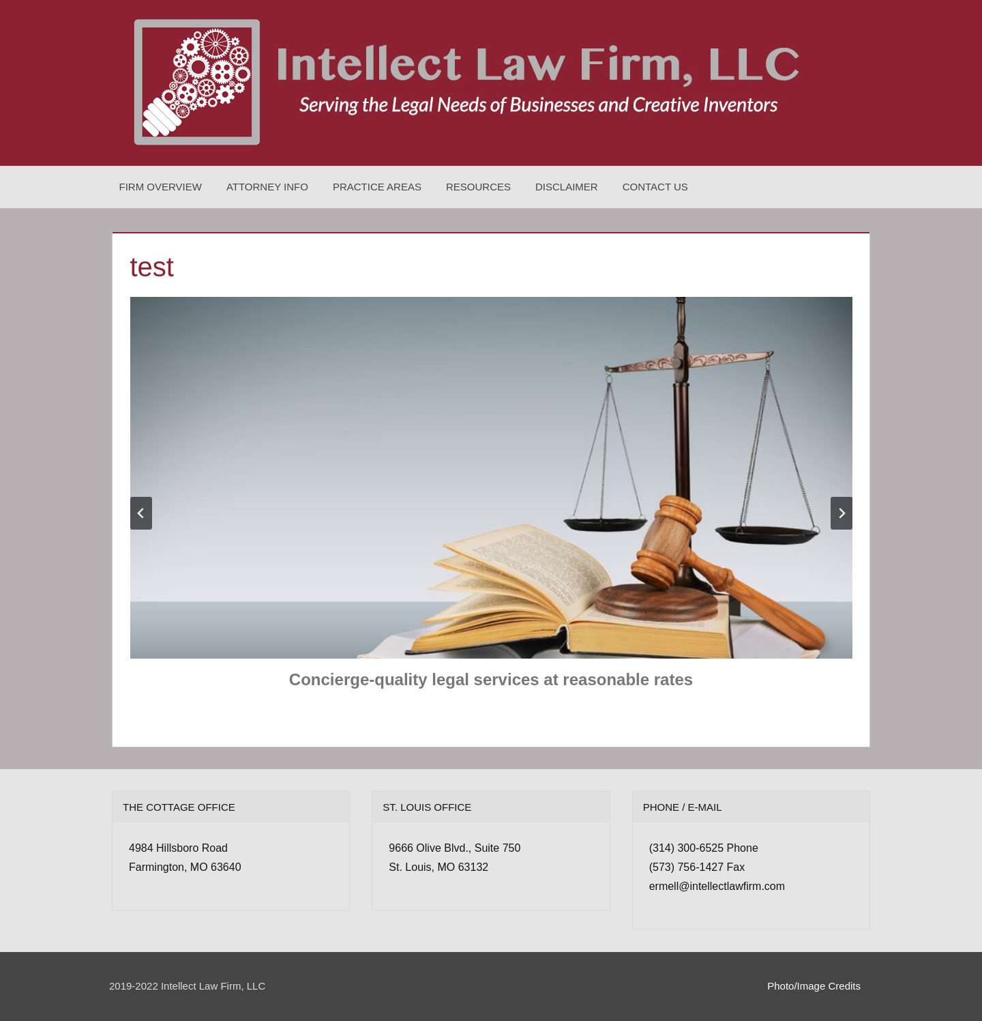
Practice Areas (377, 186)
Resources (478, 186)
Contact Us (655, 186)
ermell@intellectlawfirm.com (717, 886)
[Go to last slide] (141, 513)
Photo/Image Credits (814, 986)
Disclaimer (566, 186)
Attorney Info (267, 186)
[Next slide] (841, 513)
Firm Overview (160, 186)
